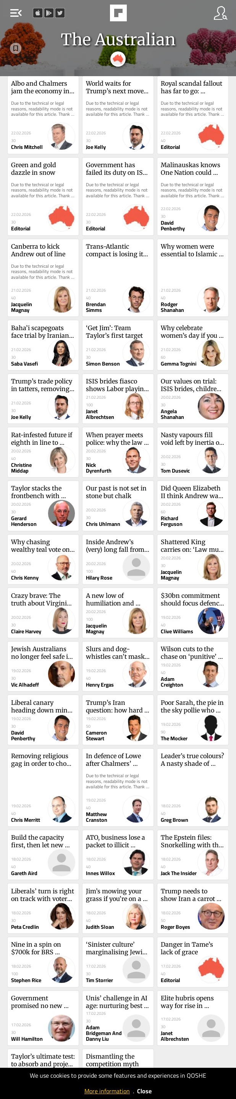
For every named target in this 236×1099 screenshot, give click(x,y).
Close (144, 1091)
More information (107, 1091)
